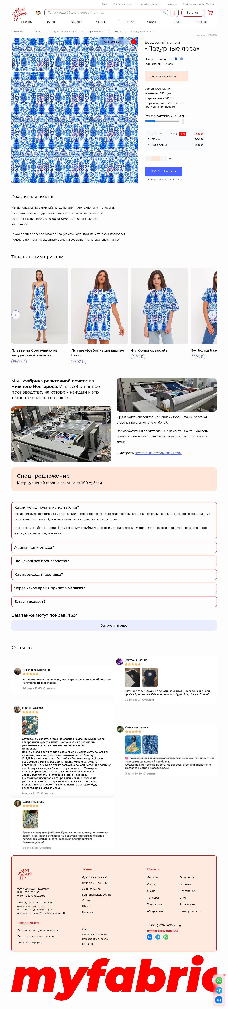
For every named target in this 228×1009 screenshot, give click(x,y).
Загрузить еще (114, 625)
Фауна (151, 891)
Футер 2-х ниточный (95, 877)
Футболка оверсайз (149, 350)
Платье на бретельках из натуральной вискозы (34, 352)
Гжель (169, 64)
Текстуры (153, 897)
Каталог (192, 12)
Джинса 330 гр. (91, 888)
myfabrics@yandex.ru (162, 931)
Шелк (85, 906)
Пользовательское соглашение (37, 936)
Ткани (87, 869)
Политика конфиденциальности (37, 930)
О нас (105, 4)
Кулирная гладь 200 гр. (97, 894)
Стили (183, 897)
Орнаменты (153, 64)
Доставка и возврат (123, 4)
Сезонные (186, 884)
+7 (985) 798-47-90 (164, 925)
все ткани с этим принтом (158, 453)
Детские (152, 877)
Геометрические (190, 911)
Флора (151, 884)
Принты (153, 869)
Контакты (172, 4)
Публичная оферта (29, 942)
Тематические (156, 904)
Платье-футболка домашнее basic (97, 352)
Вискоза (87, 912)
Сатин (86, 900)
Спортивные (188, 891)
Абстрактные (155, 911)
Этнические (187, 904)
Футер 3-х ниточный (95, 883)
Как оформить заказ (151, 4)
